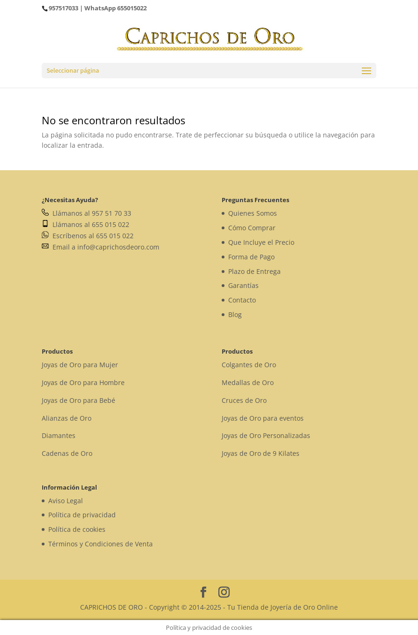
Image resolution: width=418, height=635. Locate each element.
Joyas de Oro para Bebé (78, 400)
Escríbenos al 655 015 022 (88, 235)
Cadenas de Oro (67, 453)
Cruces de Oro (244, 400)
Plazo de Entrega (254, 271)
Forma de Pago (251, 256)
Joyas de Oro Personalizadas (266, 435)
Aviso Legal (65, 500)
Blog (235, 314)
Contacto (242, 299)
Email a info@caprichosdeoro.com (100, 246)
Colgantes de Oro (249, 364)
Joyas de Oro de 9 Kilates (260, 453)
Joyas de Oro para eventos (263, 418)
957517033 (63, 8)
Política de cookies (76, 529)
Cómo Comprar (252, 227)
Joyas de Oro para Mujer (80, 364)
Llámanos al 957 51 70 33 (86, 213)
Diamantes (58, 435)
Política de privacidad (82, 514)
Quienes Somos (252, 213)
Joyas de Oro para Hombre (83, 382)
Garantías (243, 285)
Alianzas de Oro (66, 418)
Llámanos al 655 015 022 (85, 224)
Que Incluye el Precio (261, 242)
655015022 (132, 8)
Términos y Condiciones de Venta (100, 543)
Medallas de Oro (248, 382)
